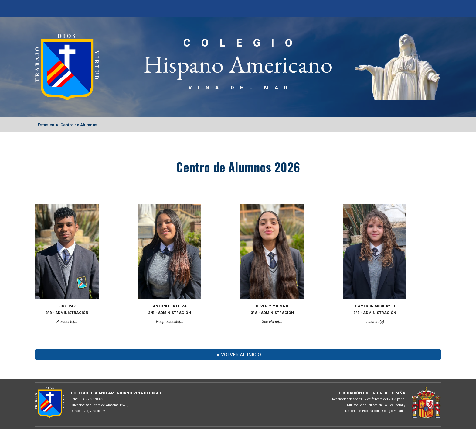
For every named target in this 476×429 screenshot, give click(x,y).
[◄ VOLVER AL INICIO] (238, 354)
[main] (238, 63)
